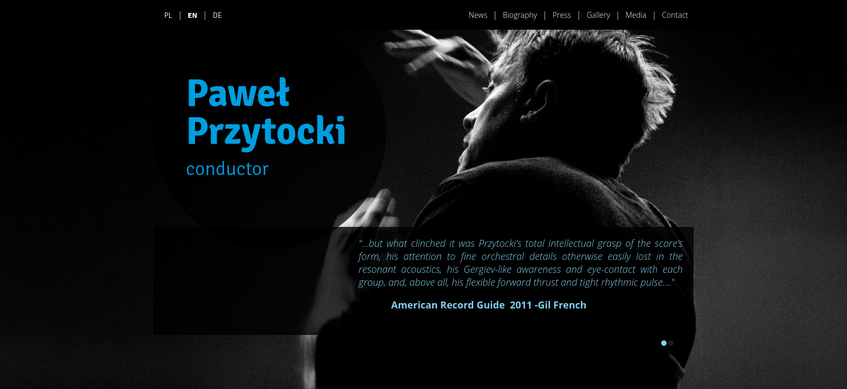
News (478, 15)
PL (168, 15)
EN (193, 15)
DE (217, 15)
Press (562, 15)
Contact (675, 15)
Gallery (598, 15)
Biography (520, 15)
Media (636, 15)
